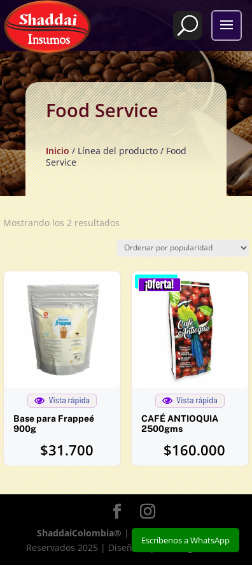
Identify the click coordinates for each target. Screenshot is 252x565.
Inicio (57, 151)
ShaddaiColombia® (79, 533)
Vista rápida (62, 400)
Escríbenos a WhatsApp (185, 540)
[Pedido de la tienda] (182, 248)
